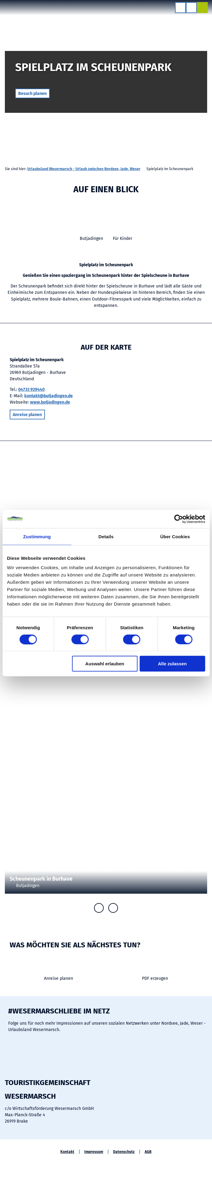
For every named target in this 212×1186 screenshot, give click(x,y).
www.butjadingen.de (50, 402)
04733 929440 (31, 389)
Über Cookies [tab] (175, 536)
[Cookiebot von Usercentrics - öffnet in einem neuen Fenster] (178, 518)
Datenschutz (124, 1152)
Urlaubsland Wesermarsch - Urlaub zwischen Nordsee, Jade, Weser (83, 169)
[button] (32, 93)
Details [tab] (106, 536)
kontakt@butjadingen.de (48, 395)
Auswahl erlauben (104, 663)
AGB (148, 1152)
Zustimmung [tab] (37, 536)
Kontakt (67, 1152)
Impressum (93, 1152)
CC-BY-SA (209, 107)
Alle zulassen (172, 663)
